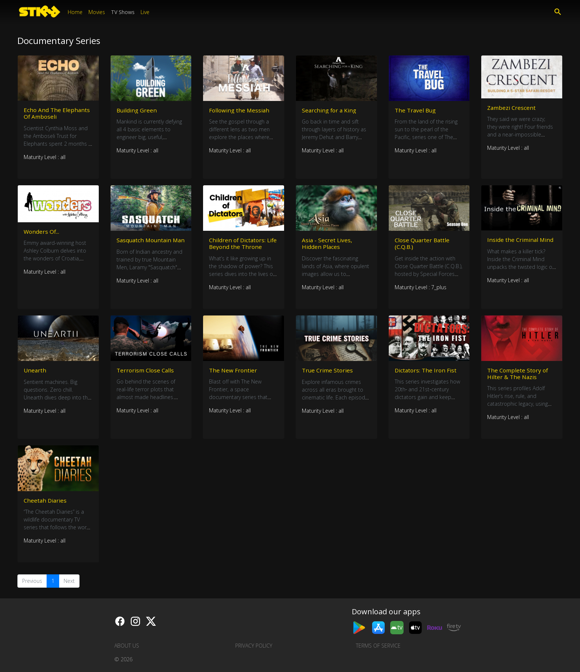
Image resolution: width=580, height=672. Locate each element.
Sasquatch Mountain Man (145, 245)
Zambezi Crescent (512, 108)
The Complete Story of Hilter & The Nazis (518, 376)
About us (126, 645)
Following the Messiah (240, 110)
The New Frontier (233, 373)
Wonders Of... (42, 233)
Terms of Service (378, 645)
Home (75, 12)
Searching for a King (330, 110)
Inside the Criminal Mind (520, 241)
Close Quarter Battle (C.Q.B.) (423, 245)
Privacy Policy (253, 645)
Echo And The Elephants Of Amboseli (57, 113)
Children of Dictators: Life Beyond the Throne (242, 245)
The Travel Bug (416, 110)
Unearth (35, 373)
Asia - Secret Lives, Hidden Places (327, 245)
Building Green (137, 110)
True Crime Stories (328, 373)
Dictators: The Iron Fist (426, 373)
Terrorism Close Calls (146, 373)
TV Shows (123, 12)
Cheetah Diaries (46, 504)
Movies (96, 12)
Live (145, 12)
